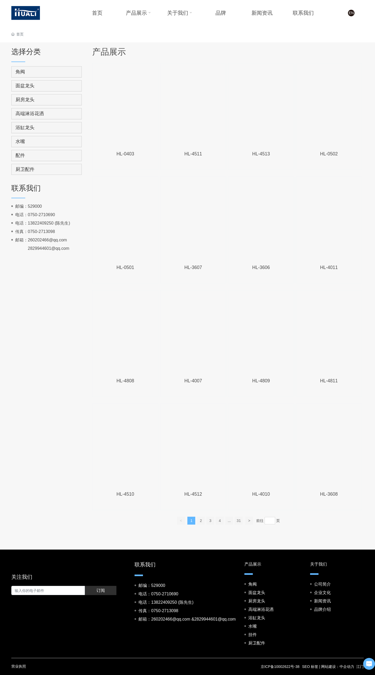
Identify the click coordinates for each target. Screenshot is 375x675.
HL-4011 (329, 267)
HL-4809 (261, 380)
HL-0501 (125, 267)
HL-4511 (193, 153)
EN (351, 13)
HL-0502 (329, 153)
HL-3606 (261, 267)
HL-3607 (193, 267)
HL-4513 (261, 153)
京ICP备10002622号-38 (280, 666)
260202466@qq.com (47, 240)
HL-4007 (193, 380)
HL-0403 (125, 153)
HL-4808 (125, 380)
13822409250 (41, 223)
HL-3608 (329, 494)
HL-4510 (125, 494)
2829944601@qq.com (48, 248)
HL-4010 (261, 494)
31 (239, 521)
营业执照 (18, 666)
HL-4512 (193, 494)
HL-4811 (329, 380)
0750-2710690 (41, 214)
